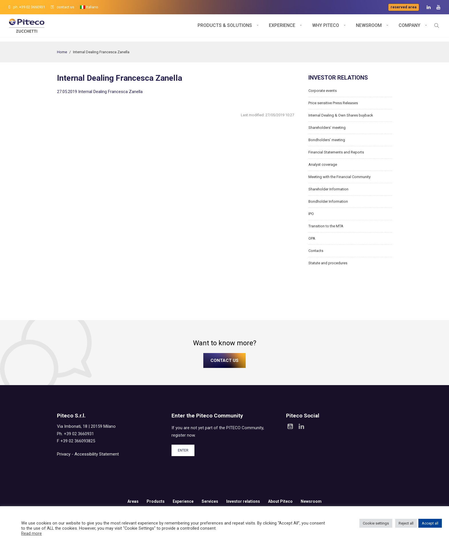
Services (210, 501)
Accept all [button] (430, 523)
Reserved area (404, 7)
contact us (62, 7)
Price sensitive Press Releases (333, 103)
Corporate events (322, 90)
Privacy (63, 454)
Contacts (315, 251)
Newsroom (369, 28)
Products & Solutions (225, 28)
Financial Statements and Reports (336, 152)
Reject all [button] (406, 523)
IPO (311, 214)
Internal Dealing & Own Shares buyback (340, 115)
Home (62, 52)
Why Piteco (325, 28)
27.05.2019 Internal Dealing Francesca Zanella (100, 91)
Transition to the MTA (325, 226)
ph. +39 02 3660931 (27, 7)
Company (409, 28)
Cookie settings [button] (376, 523)
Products (156, 501)
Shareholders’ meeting (327, 127)
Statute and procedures (327, 263)
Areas (133, 501)
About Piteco (280, 501)
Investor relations (243, 501)
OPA (311, 238)
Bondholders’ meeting (326, 140)
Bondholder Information (328, 201)
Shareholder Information (328, 189)
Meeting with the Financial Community (339, 177)
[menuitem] (89, 7)
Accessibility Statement (96, 454)
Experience (282, 28)
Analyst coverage (322, 164)
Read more (31, 533)
